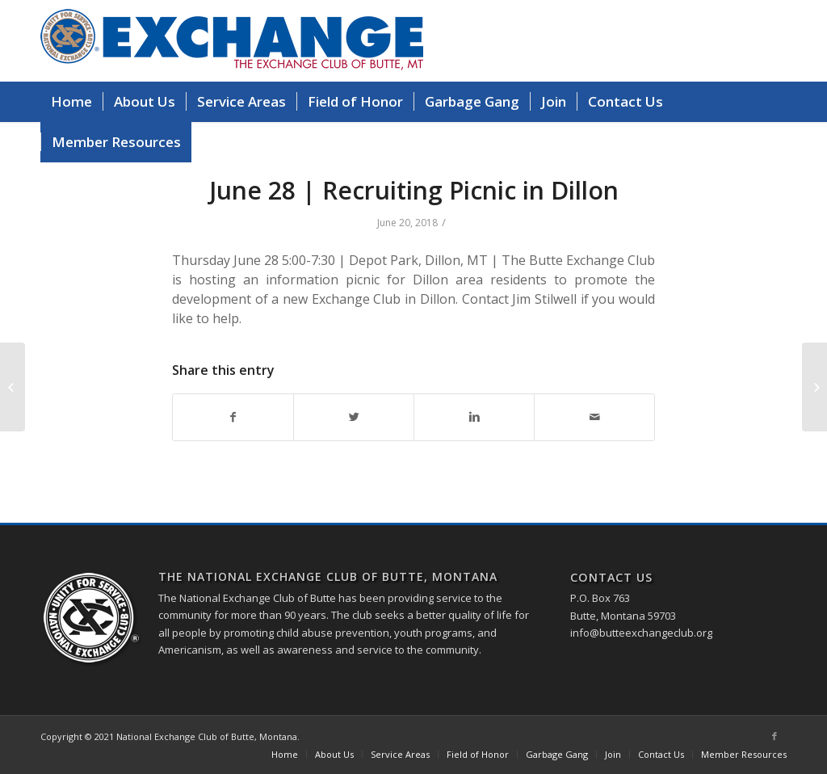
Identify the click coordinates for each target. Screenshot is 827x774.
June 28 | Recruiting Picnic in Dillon (414, 190)
